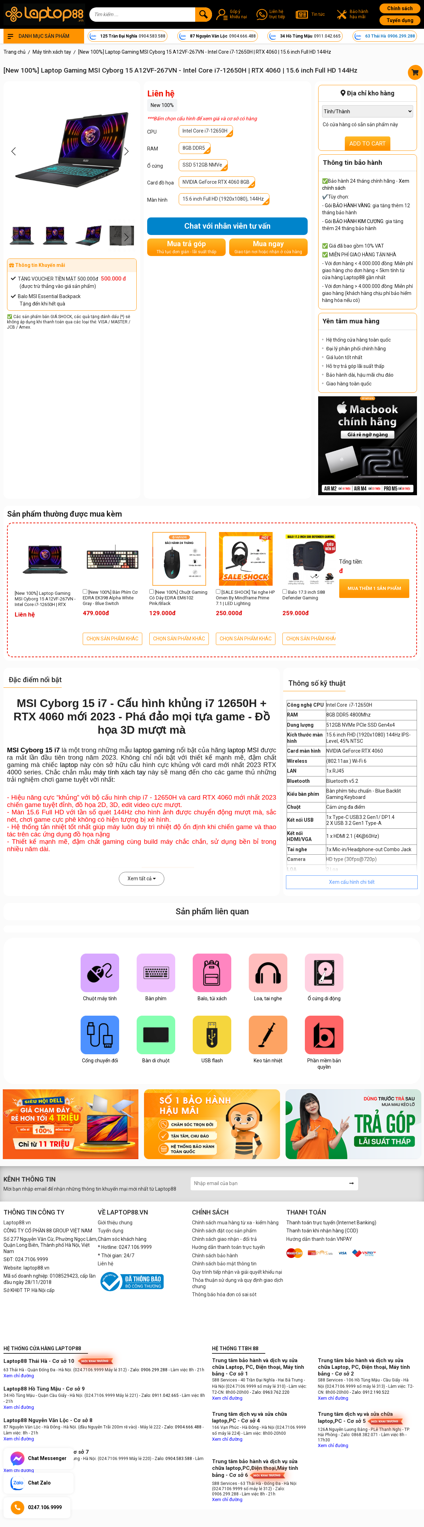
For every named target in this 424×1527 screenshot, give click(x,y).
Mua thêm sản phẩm (374, 588)
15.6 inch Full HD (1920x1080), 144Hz (223, 199)
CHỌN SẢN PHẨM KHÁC (112, 638)
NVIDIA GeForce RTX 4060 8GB (216, 182)
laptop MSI (243, 750)
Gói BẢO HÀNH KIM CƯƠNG (354, 221)
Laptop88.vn (17, 1222)
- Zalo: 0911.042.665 (159, 1395)
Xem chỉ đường (19, 1375)
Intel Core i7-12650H (205, 131)
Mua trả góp (186, 247)
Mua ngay (268, 247)
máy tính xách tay (120, 772)
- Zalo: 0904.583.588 (172, 1458)
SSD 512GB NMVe (202, 165)
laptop (69, 764)
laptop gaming (154, 750)
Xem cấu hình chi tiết (352, 882)
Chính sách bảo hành (215, 1255)
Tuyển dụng (400, 20)
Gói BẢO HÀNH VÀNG (347, 205)
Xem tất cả (142, 878)
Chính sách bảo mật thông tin (224, 1263)
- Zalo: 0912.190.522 (369, 1392)
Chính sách (400, 8)
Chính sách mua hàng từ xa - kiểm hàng (235, 1222)
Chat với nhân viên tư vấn (227, 226)
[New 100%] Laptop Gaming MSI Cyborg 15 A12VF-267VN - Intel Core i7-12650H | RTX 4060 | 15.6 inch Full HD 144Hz (45, 599)
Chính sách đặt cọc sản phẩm (224, 1230)
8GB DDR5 (194, 148)
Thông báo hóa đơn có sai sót (224, 1294)
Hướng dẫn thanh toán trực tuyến (228, 1247)
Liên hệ (105, 1263)
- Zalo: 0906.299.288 (148, 1369)
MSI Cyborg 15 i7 (33, 750)
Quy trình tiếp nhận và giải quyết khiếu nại (237, 1272)
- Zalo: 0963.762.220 (269, 1392)
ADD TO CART (367, 143)
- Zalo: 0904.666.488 (181, 1427)
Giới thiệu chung (115, 1222)
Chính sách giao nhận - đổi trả (224, 1239)
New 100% (162, 105)
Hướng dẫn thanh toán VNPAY (319, 1239)
